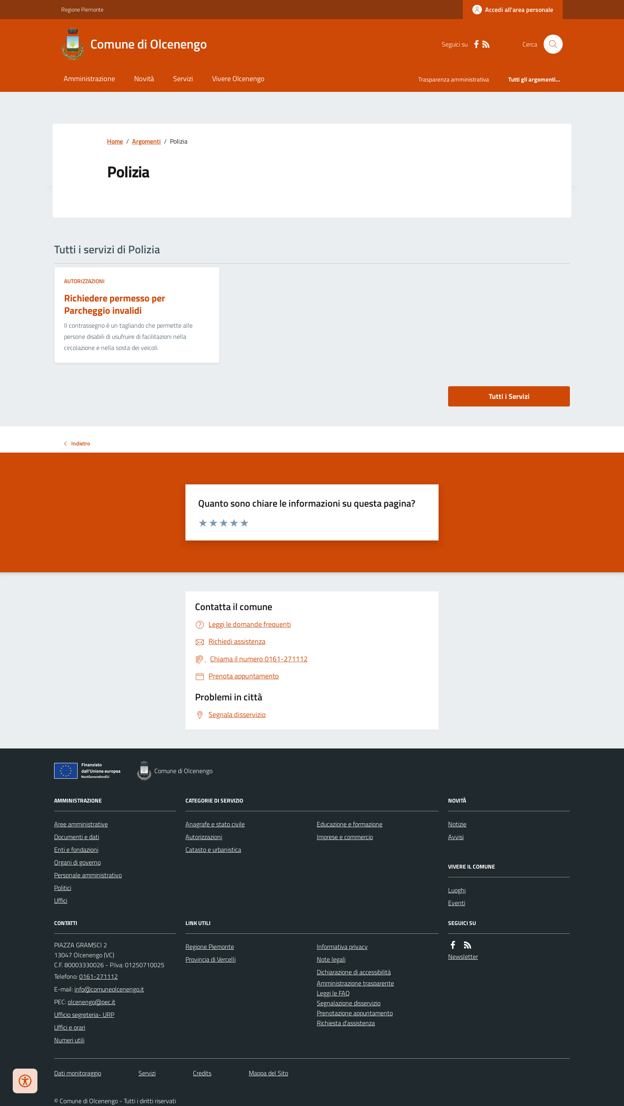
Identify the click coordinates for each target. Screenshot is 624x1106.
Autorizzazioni (84, 281)
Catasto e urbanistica (213, 849)
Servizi (183, 78)
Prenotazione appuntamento (355, 1013)
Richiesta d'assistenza (346, 1023)
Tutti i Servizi (509, 396)
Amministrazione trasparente (355, 983)
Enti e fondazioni (76, 849)
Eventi (456, 903)
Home (115, 141)
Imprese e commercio (345, 837)
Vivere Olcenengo (238, 78)
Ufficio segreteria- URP (84, 1014)
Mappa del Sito (268, 1073)
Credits (202, 1073)
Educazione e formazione (349, 824)
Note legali (331, 959)
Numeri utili (69, 1040)
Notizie (457, 824)
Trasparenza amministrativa (453, 79)
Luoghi (457, 890)
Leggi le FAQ (333, 993)
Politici (62, 887)
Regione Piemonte (82, 9)
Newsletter (463, 956)
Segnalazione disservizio (348, 1003)
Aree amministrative (81, 824)
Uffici (60, 900)
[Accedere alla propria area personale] (513, 9)
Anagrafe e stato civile (215, 824)
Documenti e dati (76, 837)
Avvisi (456, 837)
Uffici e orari (69, 1027)
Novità (144, 78)
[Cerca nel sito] (550, 44)
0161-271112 (98, 976)
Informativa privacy (342, 946)
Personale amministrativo (88, 875)
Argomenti (146, 141)
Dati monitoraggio (77, 1073)
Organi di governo (77, 862)
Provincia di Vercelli (210, 959)
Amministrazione (89, 78)
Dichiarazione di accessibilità (354, 972)
